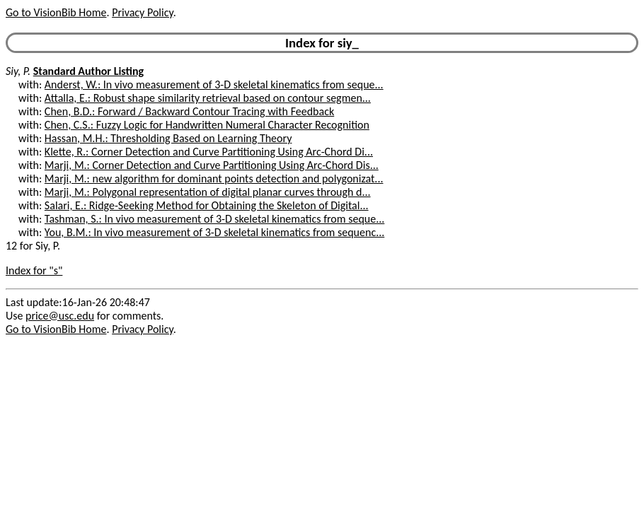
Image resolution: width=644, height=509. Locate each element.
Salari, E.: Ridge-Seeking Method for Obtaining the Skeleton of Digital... (207, 205)
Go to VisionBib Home (56, 12)
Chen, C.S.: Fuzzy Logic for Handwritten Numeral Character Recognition (207, 124)
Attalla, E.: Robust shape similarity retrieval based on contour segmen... (208, 98)
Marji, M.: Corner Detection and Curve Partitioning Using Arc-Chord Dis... (212, 165)
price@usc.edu (59, 315)
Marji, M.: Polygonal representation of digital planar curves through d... (208, 192)
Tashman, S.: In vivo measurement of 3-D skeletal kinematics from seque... (214, 219)
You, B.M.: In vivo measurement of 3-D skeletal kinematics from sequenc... (214, 232)
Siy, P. (18, 71)
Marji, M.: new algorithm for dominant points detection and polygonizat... (214, 178)
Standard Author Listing (88, 71)
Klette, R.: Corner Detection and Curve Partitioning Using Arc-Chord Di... (209, 151)
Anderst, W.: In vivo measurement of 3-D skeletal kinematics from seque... (214, 84)
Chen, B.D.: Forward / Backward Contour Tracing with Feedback (189, 111)
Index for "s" (34, 270)
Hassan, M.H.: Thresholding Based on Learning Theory (168, 138)
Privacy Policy (142, 12)
